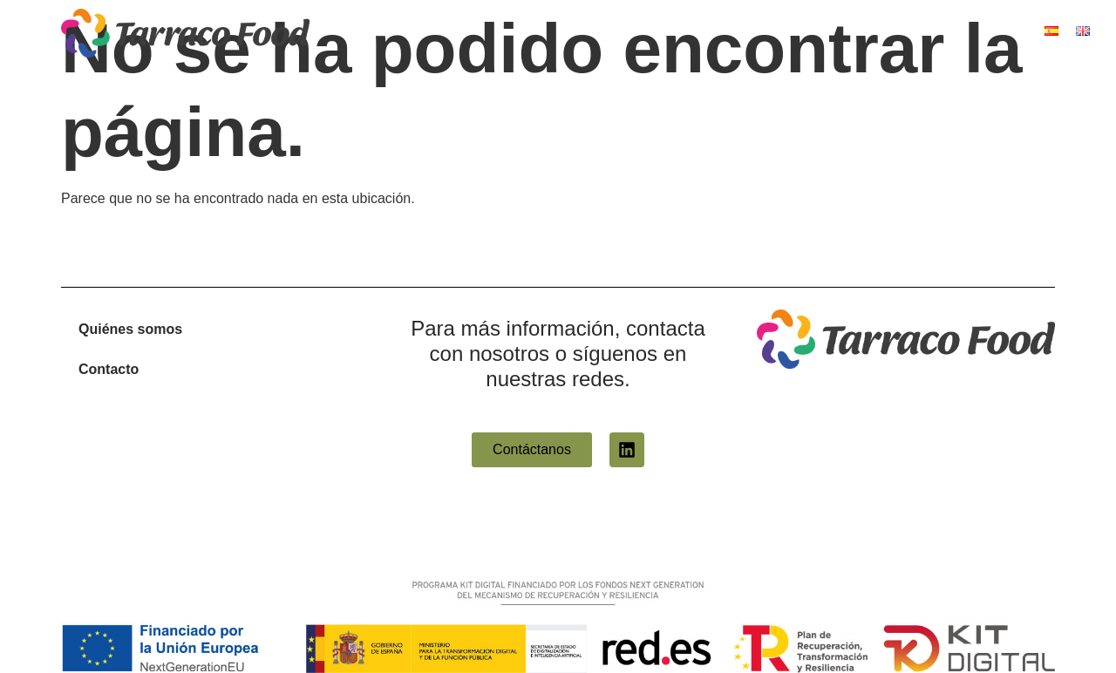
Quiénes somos (130, 329)
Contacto (108, 369)
